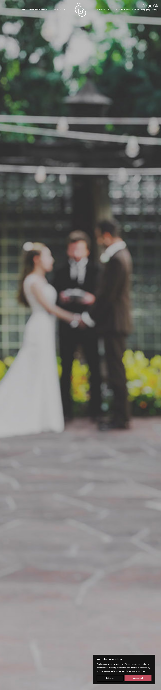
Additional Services (129, 9)
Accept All (138, 678)
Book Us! (59, 9)
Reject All (109, 678)
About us (103, 9)
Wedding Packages (34, 9)
